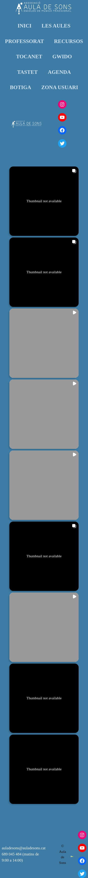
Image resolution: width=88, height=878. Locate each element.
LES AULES (56, 26)
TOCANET (29, 56)
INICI (24, 26)
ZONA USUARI (59, 87)
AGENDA (59, 72)
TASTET (27, 72)
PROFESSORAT (24, 41)
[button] (44, 201)
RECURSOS (68, 41)
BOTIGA (20, 87)
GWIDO (62, 56)
